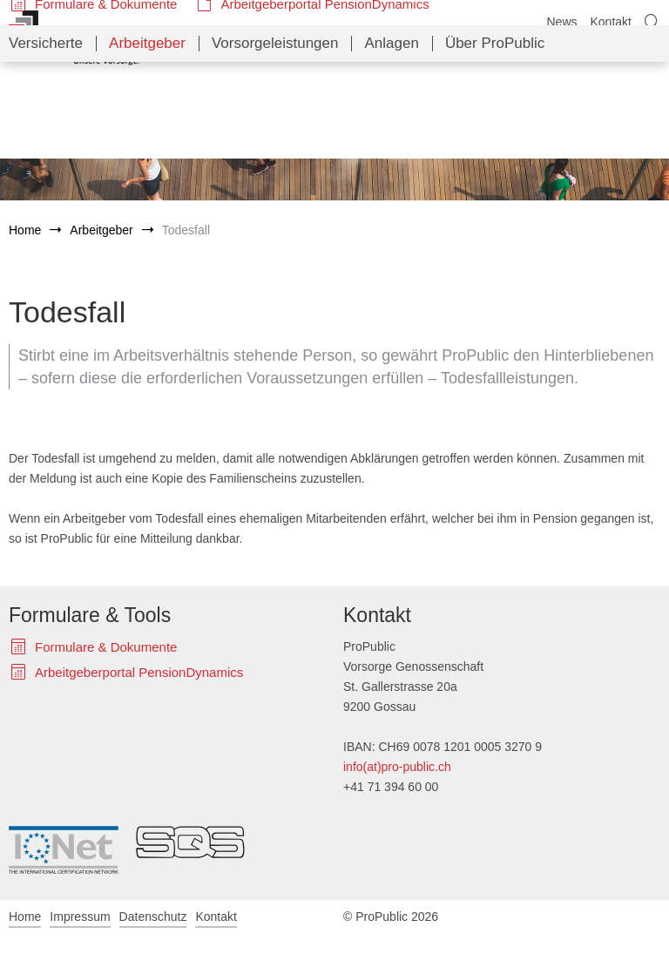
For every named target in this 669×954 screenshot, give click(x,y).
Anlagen (391, 140)
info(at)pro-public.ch (397, 767)
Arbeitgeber (147, 140)
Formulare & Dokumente (106, 100)
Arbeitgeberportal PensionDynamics (324, 100)
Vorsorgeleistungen (275, 140)
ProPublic (74, 37)
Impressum (80, 917)
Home (25, 230)
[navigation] (334, 140)
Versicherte (46, 140)
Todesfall (186, 230)
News (561, 22)
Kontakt (611, 22)
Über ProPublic (494, 140)
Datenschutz (153, 917)
